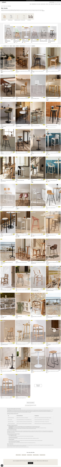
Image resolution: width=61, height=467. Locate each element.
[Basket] (58, 2)
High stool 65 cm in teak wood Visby (35, 125)
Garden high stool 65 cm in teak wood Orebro (21, 262)
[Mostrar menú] (1, 2)
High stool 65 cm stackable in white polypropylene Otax (37, 207)
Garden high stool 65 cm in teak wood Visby (36, 316)
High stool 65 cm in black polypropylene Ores (51, 180)
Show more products (30, 402)
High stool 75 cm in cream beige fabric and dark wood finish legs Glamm (35, 41)
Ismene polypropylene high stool (35, 98)
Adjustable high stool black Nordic (20, 180)
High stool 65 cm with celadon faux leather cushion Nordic (23, 207)
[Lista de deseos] (60, 2)
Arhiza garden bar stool (3, 316)
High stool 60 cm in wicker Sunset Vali (50, 207)
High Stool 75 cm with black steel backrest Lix (51, 125)
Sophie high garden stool (19, 316)
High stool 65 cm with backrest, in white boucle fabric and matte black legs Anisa (43, 41)
